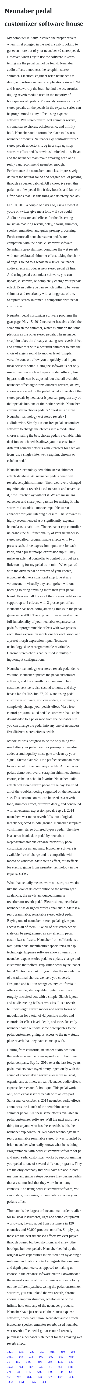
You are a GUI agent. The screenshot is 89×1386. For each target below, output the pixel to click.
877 (50, 1376)
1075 (33, 1381)
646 (39, 1371)
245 (21, 1356)
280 (32, 1351)
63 (70, 1371)
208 (73, 1351)
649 (71, 1356)
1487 (28, 1361)
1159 (60, 1361)
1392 (10, 1381)
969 (50, 1361)
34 (18, 1371)
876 (29, 1376)
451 (60, 1366)
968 (9, 1376)
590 (61, 1356)
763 (21, 1366)
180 (18, 1361)
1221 (10, 1351)
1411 (70, 1366)
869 (41, 1356)
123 (39, 1376)
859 (71, 1361)
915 (52, 1351)
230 (41, 1366)
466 (71, 1376)
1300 (50, 1371)
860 (62, 1351)
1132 (28, 1371)
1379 (60, 1376)
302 (51, 1356)
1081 (10, 1356)
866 (39, 1361)
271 (9, 1371)
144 (61, 1371)
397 (42, 1351)
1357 (21, 1351)
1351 (21, 1381)
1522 (10, 1366)
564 (44, 1381)
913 (31, 1356)
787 (31, 1366)
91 (50, 1366)
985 (19, 1376)
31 (8, 1361)
